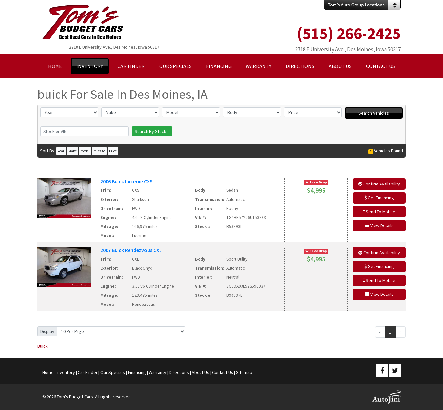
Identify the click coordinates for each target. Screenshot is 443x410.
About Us (200, 372)
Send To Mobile (379, 212)
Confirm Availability (379, 184)
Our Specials (112, 372)
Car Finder (88, 372)
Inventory (66, 372)
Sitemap (244, 372)
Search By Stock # (152, 131)
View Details (379, 225)
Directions (179, 372)
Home (48, 372)
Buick (42, 346)
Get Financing (379, 198)
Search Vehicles (373, 113)
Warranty (157, 372)
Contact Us (222, 372)
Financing (137, 372)
